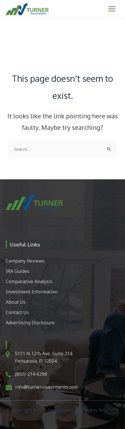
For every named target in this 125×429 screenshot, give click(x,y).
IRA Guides (17, 271)
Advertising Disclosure (30, 322)
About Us (16, 302)
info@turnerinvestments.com (46, 387)
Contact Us (17, 312)
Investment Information (32, 292)
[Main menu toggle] (111, 8)
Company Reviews (25, 261)
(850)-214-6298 (31, 374)
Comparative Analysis (29, 281)
